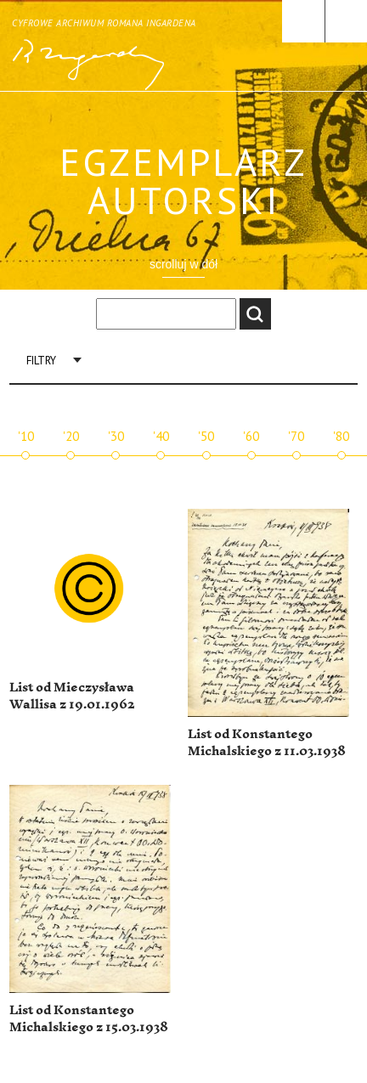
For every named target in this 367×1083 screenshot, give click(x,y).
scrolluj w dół (183, 264)
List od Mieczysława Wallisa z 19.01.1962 (71, 696)
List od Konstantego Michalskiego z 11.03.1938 (267, 742)
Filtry (41, 360)
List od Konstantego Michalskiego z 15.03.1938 (88, 1019)
